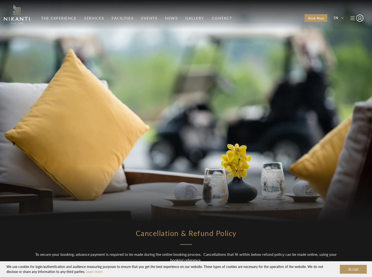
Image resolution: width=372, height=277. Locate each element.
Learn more (94, 272)
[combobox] (339, 18)
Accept (353, 269)
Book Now (316, 18)
